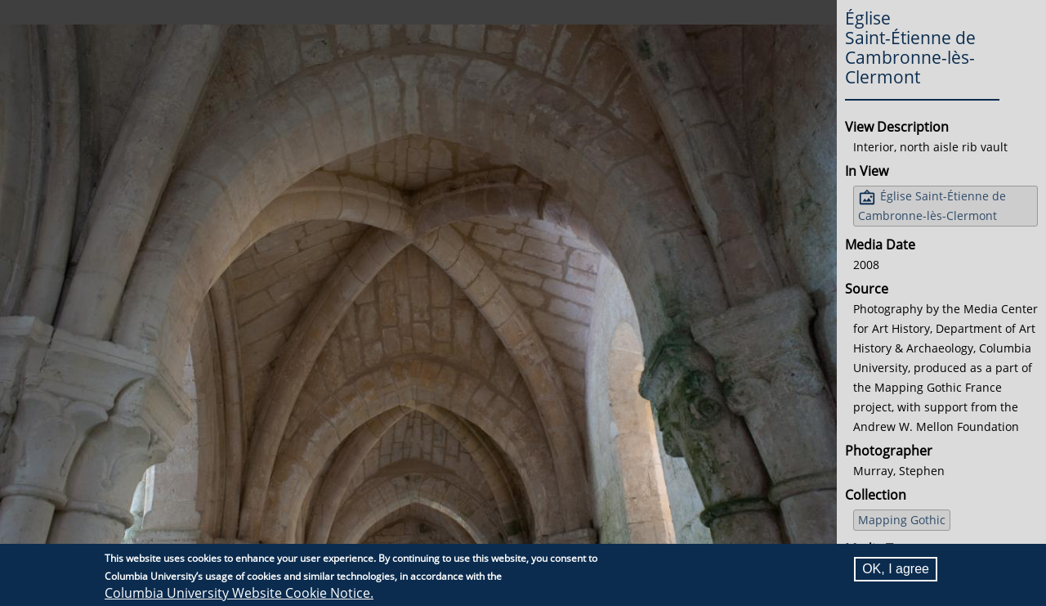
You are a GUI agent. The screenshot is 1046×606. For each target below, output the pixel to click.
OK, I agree (895, 570)
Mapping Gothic (901, 519)
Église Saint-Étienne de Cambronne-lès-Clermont (932, 205)
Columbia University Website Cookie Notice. (239, 594)
